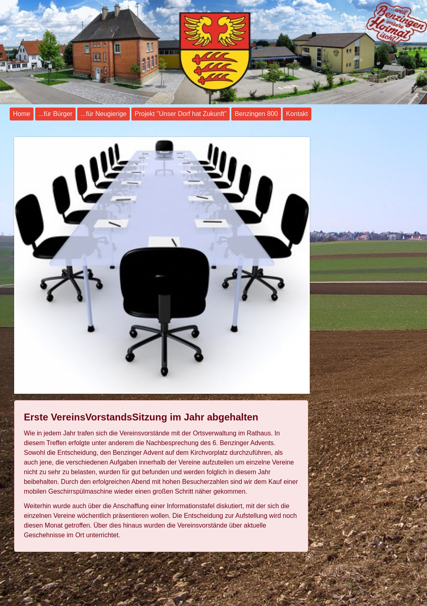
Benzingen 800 (256, 113)
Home (21, 113)
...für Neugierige (103, 113)
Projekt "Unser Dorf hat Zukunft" (180, 113)
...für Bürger (55, 113)
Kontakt (297, 113)
